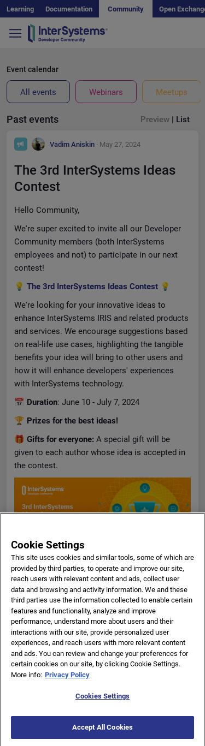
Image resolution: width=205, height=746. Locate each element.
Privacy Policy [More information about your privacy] (67, 684)
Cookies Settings (102, 706)
